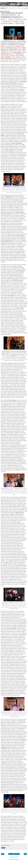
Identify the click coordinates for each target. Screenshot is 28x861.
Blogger (17, 859)
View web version (14, 856)
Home (14, 854)
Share (3, 847)
